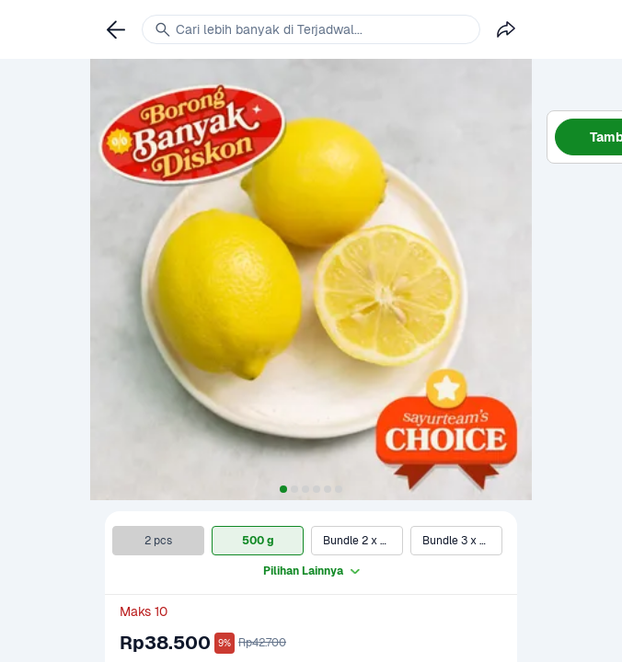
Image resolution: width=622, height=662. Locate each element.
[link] (116, 29)
